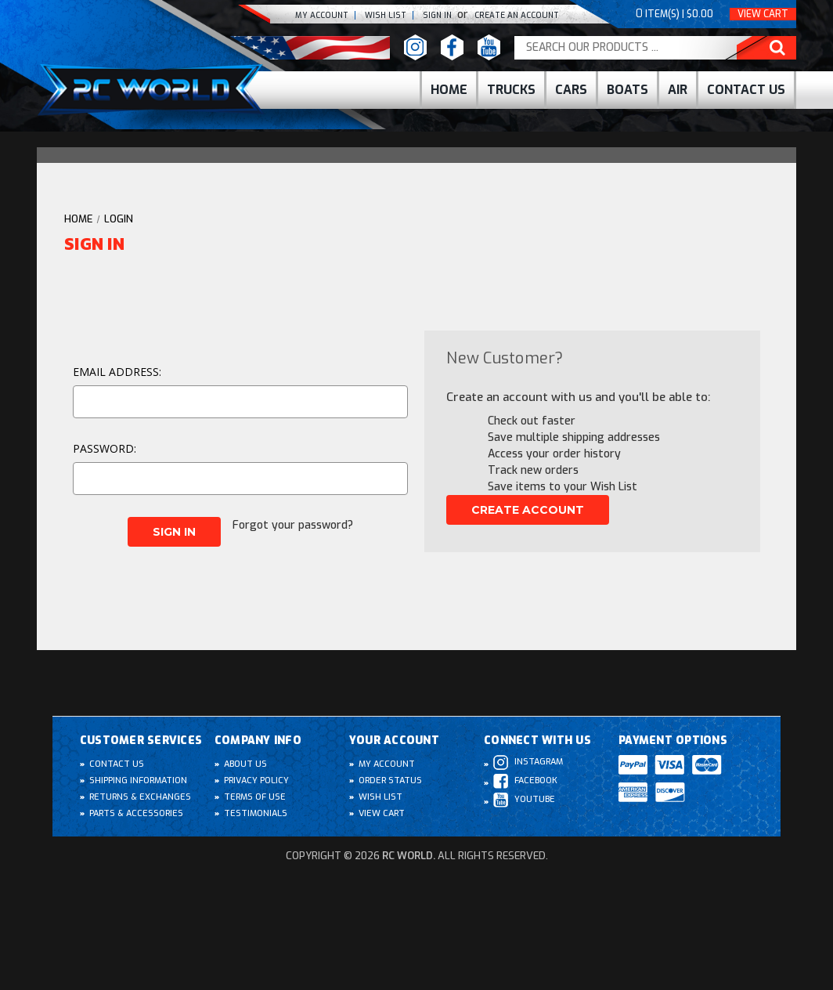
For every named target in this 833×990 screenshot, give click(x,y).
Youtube (524, 800)
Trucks (511, 89)
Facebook (525, 781)
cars (571, 89)
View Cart (763, 14)
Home (449, 89)
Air (677, 89)
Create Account (527, 510)
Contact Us (746, 89)
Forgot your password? (293, 525)
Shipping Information (138, 780)
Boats (627, 89)
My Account (321, 15)
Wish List (380, 797)
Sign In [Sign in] (438, 15)
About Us (245, 764)
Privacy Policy (256, 780)
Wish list (385, 15)
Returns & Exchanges (140, 797)
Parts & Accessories (136, 813)
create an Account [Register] (516, 15)
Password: (104, 448)
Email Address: (117, 371)
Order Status (390, 780)
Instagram (528, 762)
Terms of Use (255, 797)
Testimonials (255, 813)
